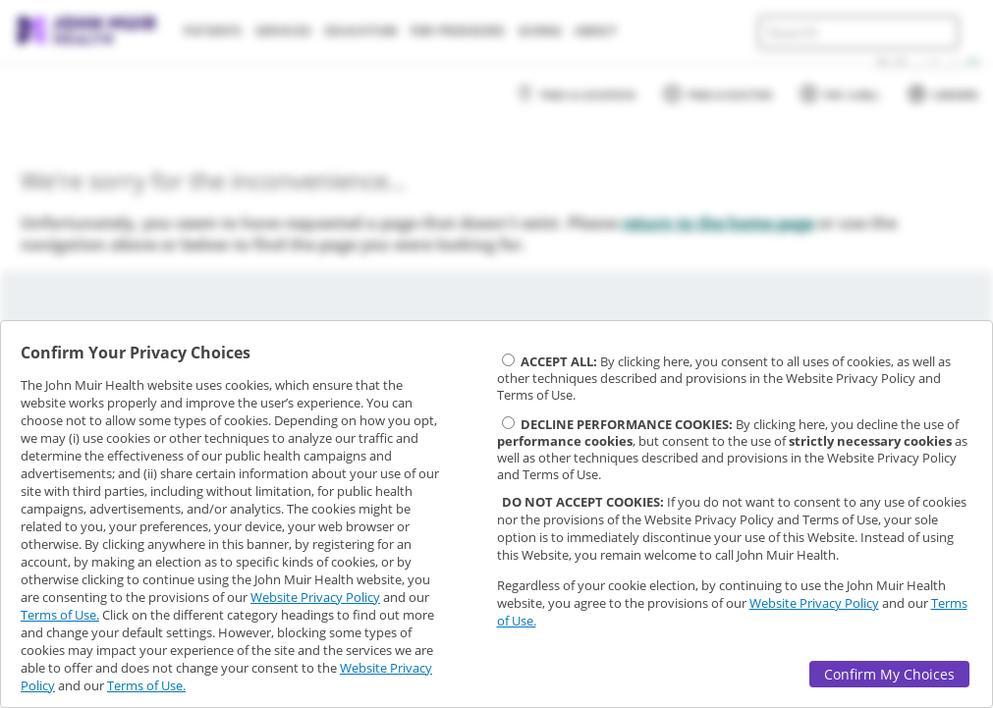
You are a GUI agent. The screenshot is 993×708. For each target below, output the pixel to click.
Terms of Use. (60, 615)
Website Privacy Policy (315, 597)
